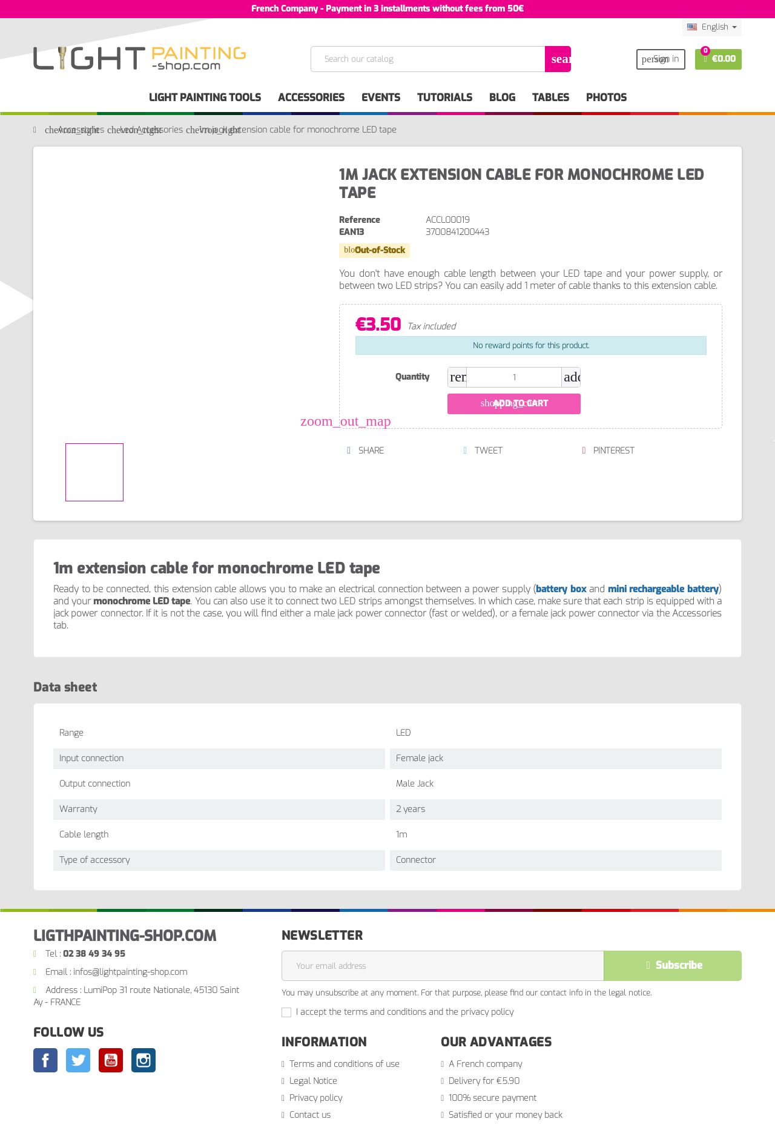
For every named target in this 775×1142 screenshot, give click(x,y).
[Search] (440, 59)
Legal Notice (313, 1081)
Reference (359, 220)
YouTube (111, 1060)
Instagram (143, 1060)
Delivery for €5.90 (484, 1081)
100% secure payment (492, 1098)
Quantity (412, 377)
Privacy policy (315, 1098)
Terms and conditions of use (344, 1064)
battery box (561, 589)
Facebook (45, 1060)
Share (364, 451)
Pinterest (608, 451)
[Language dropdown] (712, 27)
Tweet (483, 451)
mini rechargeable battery (663, 589)
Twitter (78, 1060)
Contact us (310, 1115)
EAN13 (351, 232)
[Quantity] (514, 377)
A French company (485, 1064)
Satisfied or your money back (505, 1115)
